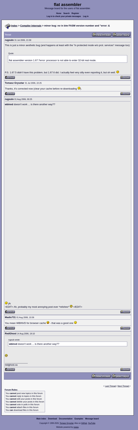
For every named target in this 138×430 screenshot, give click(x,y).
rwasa (75, 427)
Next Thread (123, 386)
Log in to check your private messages (64, 16)
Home (58, 13)
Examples (79, 419)
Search (66, 13)
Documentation (66, 419)
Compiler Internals (30, 25)
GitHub (84, 423)
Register (75, 13)
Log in (86, 16)
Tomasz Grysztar (66, 423)
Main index (41, 419)
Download (52, 419)
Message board (92, 419)
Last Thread (110, 386)
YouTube (91, 423)
